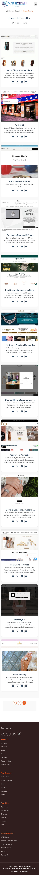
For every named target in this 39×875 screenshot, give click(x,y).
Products (4, 743)
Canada (3, 787)
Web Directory (5, 837)
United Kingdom (6, 780)
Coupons (4, 746)
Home (9, 11)
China (3, 794)
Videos (3, 754)
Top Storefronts (6, 844)
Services (4, 757)
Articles (3, 750)
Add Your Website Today (9, 840)
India (2, 784)
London (3, 817)
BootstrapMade (23, 871)
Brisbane (4, 814)
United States (5, 777)
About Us (4, 851)
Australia (4, 791)
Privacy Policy (12, 866)
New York (4, 807)
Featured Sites (6, 761)
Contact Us (4, 855)
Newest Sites (5, 764)
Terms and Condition (24, 866)
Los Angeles (5, 810)
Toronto (3, 821)
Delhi (2, 825)
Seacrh (17, 11)
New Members (6, 848)
